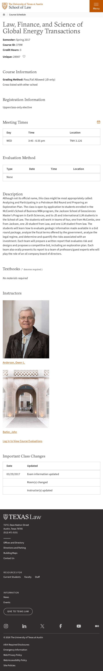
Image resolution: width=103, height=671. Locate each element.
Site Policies (9, 665)
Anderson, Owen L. (26, 332)
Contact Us (8, 558)
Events (6, 602)
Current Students (12, 577)
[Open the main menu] (96, 6)
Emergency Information (15, 650)
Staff (37, 577)
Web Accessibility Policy (15, 660)
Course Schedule (17, 14)
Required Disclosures (16, 644)
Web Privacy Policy (12, 655)
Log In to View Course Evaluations (22, 441)
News (6, 597)
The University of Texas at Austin (27, 637)
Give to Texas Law (18, 611)
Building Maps (10, 553)
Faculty (27, 577)
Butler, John (26, 402)
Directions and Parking (14, 548)
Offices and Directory (13, 542)
